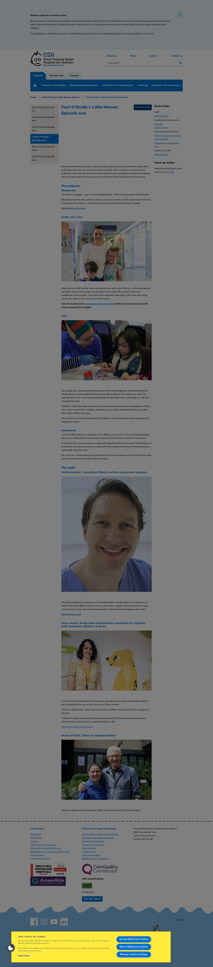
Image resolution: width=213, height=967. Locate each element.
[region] (91, 947)
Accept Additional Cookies (133, 939)
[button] (10, 947)
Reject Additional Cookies (134, 947)
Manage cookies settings (133, 954)
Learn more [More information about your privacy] (23, 956)
